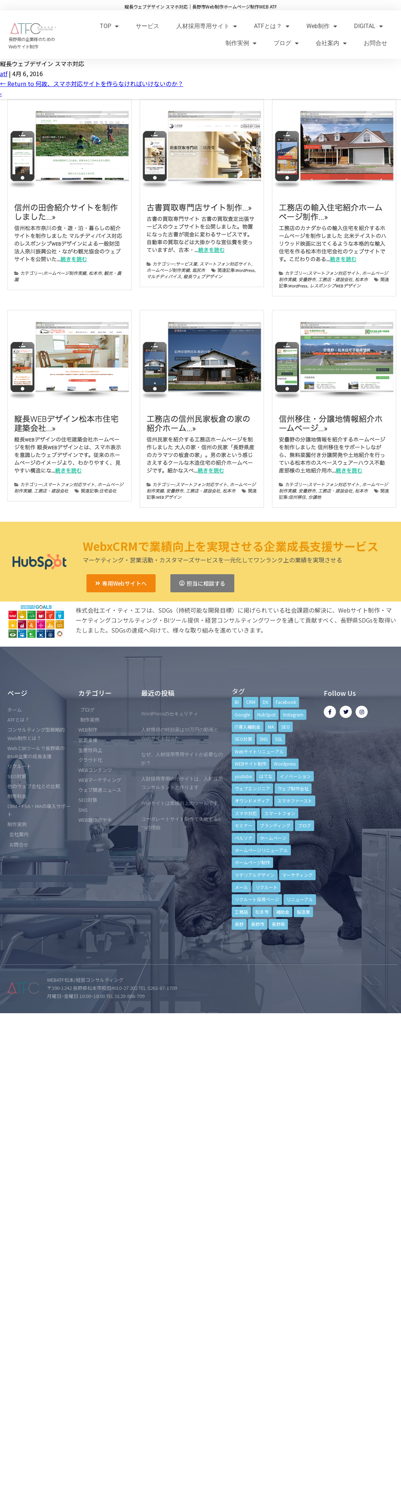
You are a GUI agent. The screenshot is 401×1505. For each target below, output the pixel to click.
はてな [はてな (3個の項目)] (265, 776)
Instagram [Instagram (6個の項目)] (293, 714)
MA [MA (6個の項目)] (271, 726)
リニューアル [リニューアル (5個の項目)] (299, 899)
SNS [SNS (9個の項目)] (263, 739)
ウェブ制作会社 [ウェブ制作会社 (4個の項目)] (293, 788)
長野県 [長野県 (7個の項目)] (278, 924)
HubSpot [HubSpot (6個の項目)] (266, 714)
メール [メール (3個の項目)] (241, 887)
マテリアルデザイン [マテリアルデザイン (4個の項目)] (255, 875)
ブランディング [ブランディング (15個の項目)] (275, 825)
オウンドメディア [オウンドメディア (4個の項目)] (252, 800)
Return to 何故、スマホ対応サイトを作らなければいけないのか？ (91, 83)
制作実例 (240, 43)
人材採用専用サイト (206, 26)
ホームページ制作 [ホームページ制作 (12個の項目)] (252, 862)
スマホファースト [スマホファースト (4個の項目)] (294, 800)
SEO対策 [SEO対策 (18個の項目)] (243, 739)
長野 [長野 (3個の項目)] (239, 924)
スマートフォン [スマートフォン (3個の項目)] (279, 813)
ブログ (286, 43)
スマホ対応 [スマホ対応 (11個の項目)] (246, 813)
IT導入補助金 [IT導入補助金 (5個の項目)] (248, 726)
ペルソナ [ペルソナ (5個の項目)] (243, 838)
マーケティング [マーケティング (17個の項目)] (297, 875)
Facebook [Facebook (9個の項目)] (286, 702)
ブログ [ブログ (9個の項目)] (304, 825)
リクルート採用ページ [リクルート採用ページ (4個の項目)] (257, 899)
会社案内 (331, 43)
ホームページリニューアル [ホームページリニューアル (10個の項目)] (261, 850)
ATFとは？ (271, 26)
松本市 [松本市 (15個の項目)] (262, 912)
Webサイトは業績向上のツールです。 (182, 803)
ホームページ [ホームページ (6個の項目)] (273, 838)
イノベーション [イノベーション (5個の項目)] (295, 776)
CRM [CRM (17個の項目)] (250, 702)
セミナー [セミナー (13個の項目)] (243, 825)
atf (3, 73)
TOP (109, 26)
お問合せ (375, 43)
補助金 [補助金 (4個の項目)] (282, 912)
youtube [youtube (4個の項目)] (243, 776)
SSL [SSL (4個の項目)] (278, 739)
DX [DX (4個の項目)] (265, 702)
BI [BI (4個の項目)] (237, 702)
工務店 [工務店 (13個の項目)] (241, 912)
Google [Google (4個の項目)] (242, 714)
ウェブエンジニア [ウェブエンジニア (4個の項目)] (252, 788)
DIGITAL (368, 26)
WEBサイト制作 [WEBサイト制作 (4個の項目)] (250, 763)
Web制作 (321, 26)
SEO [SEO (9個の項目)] (285, 726)
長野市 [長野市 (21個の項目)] (257, 924)
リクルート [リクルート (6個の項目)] (266, 887)
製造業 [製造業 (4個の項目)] (303, 912)
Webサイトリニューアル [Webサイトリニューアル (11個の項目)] (259, 751)
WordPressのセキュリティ (169, 713)
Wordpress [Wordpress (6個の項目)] (285, 763)
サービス (147, 26)
